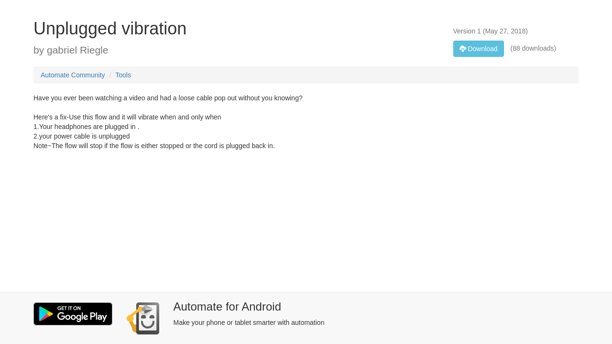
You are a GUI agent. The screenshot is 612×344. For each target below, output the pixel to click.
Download (478, 49)
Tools (123, 75)
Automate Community (73, 75)
